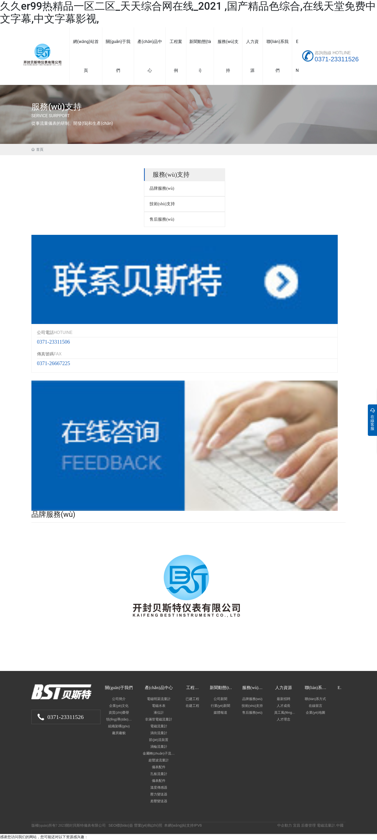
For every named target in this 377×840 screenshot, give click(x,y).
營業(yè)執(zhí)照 (148, 825)
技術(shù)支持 (162, 204)
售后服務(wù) (161, 219)
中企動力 (284, 825)
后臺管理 (308, 825)
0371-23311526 (337, 59)
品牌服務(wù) (161, 188)
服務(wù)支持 (56, 107)
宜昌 (296, 825)
